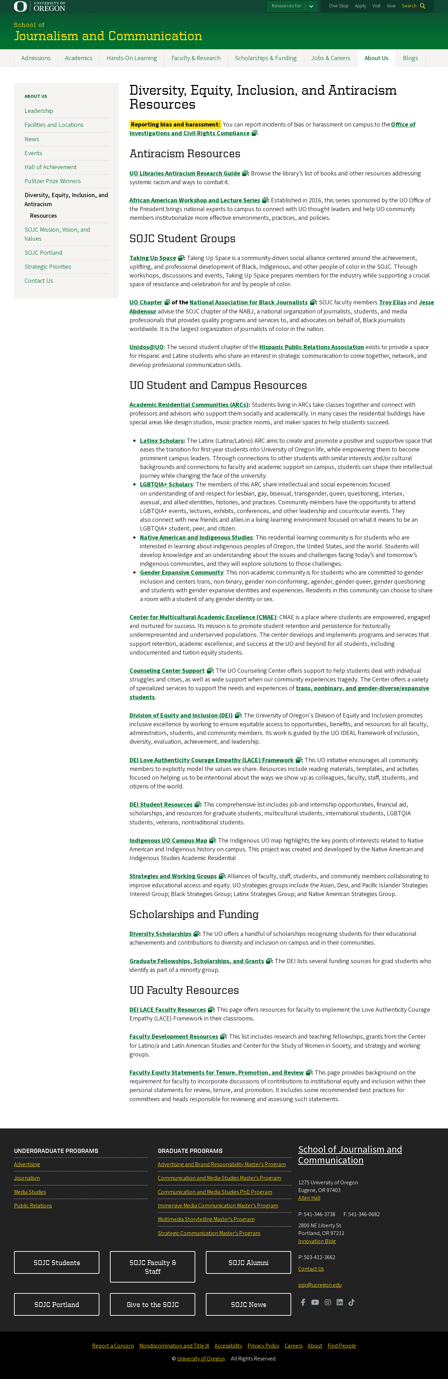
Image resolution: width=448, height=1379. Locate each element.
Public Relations (33, 1206)
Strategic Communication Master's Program (209, 1233)
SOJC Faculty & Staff (153, 1267)
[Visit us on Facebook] (303, 1303)
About (315, 1346)
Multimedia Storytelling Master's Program (206, 1219)
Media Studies (30, 1192)
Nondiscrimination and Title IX (174, 1346)
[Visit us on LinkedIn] (340, 1303)
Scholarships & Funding (266, 58)
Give (391, 5)
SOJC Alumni (248, 1262)
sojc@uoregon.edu (320, 1285)
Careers (293, 1346)
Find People (342, 1346)
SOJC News (248, 1304)
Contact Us (38, 280)
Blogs (410, 58)
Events (33, 153)
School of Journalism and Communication (350, 1154)
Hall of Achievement (50, 167)
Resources (43, 215)
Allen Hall (309, 1198)
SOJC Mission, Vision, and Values (57, 234)
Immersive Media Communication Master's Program (218, 1206)
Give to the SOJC (153, 1304)
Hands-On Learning (132, 58)
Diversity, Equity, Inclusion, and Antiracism (66, 199)
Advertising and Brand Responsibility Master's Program (222, 1164)
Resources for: (287, 5)
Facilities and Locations (54, 125)
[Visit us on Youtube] (315, 1303)
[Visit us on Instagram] (328, 1303)
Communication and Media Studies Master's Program (219, 1178)
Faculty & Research (196, 58)
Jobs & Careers (330, 58)
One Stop (339, 5)
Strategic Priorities (47, 266)
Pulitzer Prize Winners (52, 181)
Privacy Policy (263, 1346)
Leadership (38, 111)
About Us (376, 58)
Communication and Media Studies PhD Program (215, 1192)
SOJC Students (57, 1262)
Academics (78, 58)
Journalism (27, 1178)
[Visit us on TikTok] (352, 1303)
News (31, 139)
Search (409, 5)
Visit (376, 5)
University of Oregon (201, 1359)
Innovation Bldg (317, 1241)
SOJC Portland (43, 252)
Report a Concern (113, 1346)
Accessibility (228, 1346)
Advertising (27, 1164)
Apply (360, 5)
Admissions (36, 58)
